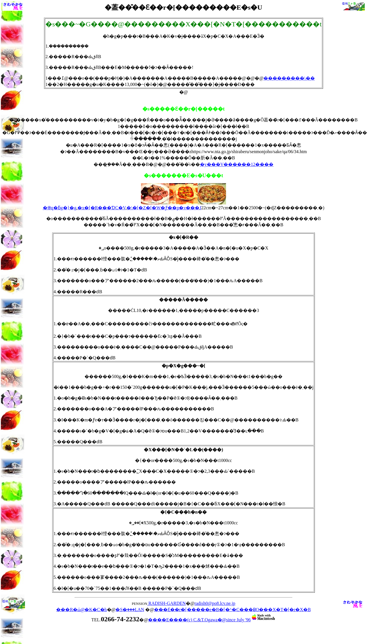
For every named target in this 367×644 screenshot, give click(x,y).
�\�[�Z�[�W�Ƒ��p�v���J (163, 207)
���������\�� (289, 78)
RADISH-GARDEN (166, 603)
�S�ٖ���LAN (129, 609)
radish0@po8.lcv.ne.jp (215, 603)
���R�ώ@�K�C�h (81, 609)
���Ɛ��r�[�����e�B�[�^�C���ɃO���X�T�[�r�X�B (232, 609)
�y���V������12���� (237, 164)
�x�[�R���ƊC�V (101, 207)
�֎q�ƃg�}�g (60, 207)
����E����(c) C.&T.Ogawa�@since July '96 (212, 619)
